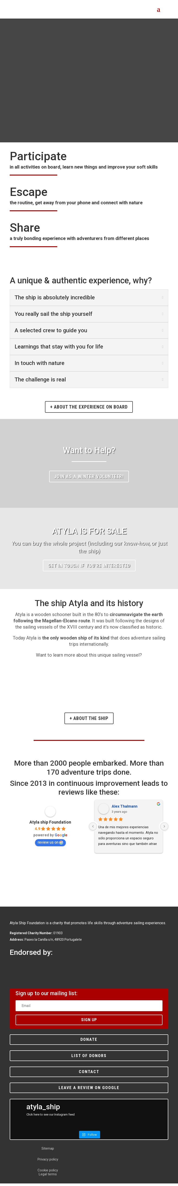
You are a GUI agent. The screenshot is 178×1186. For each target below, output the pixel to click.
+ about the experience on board (89, 409)
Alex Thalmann (124, 809)
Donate (88, 1041)
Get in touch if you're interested (89, 568)
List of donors (89, 1058)
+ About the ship (89, 721)
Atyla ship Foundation (50, 824)
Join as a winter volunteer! (89, 479)
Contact (89, 1074)
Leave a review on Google (89, 1090)
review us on (50, 845)
